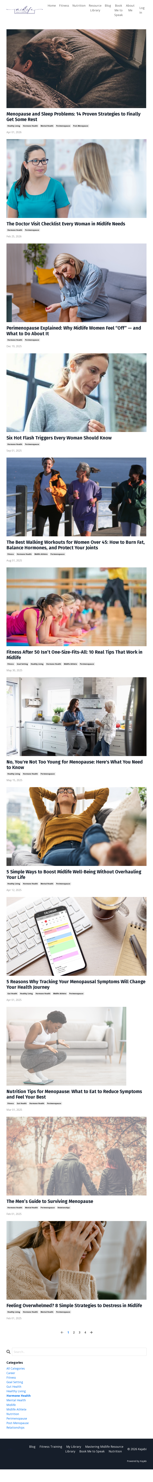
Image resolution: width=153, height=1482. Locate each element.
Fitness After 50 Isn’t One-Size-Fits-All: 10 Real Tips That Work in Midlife (75, 657)
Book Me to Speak (118, 10)
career (11, 1384)
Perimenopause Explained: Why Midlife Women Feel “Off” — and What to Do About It (72, 332)
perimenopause (63, 126)
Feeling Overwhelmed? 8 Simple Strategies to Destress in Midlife (70, 1314)
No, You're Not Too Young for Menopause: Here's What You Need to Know (71, 768)
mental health (47, 126)
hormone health (30, 126)
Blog (108, 5)
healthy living (13, 126)
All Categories (16, 1379)
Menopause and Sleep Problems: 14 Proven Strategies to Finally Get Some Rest (69, 117)
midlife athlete (41, 556)
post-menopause (80, 126)
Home (52, 5)
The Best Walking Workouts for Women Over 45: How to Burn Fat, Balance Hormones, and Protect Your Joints (74, 547)
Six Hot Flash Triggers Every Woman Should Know (61, 439)
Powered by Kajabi (137, 1473)
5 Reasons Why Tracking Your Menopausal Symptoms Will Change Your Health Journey (70, 988)
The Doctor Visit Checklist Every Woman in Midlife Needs (69, 224)
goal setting (22, 666)
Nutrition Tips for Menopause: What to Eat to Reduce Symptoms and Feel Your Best (65, 1099)
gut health (12, 997)
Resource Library (95, 8)
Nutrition (78, 5)
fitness (10, 556)
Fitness (64, 5)
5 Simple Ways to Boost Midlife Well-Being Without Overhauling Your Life (63, 878)
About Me (130, 8)
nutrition (13, 1426)
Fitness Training (51, 1459)
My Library (73, 1459)
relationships (64, 1212)
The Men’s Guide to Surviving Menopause (52, 1206)
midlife (11, 1417)
